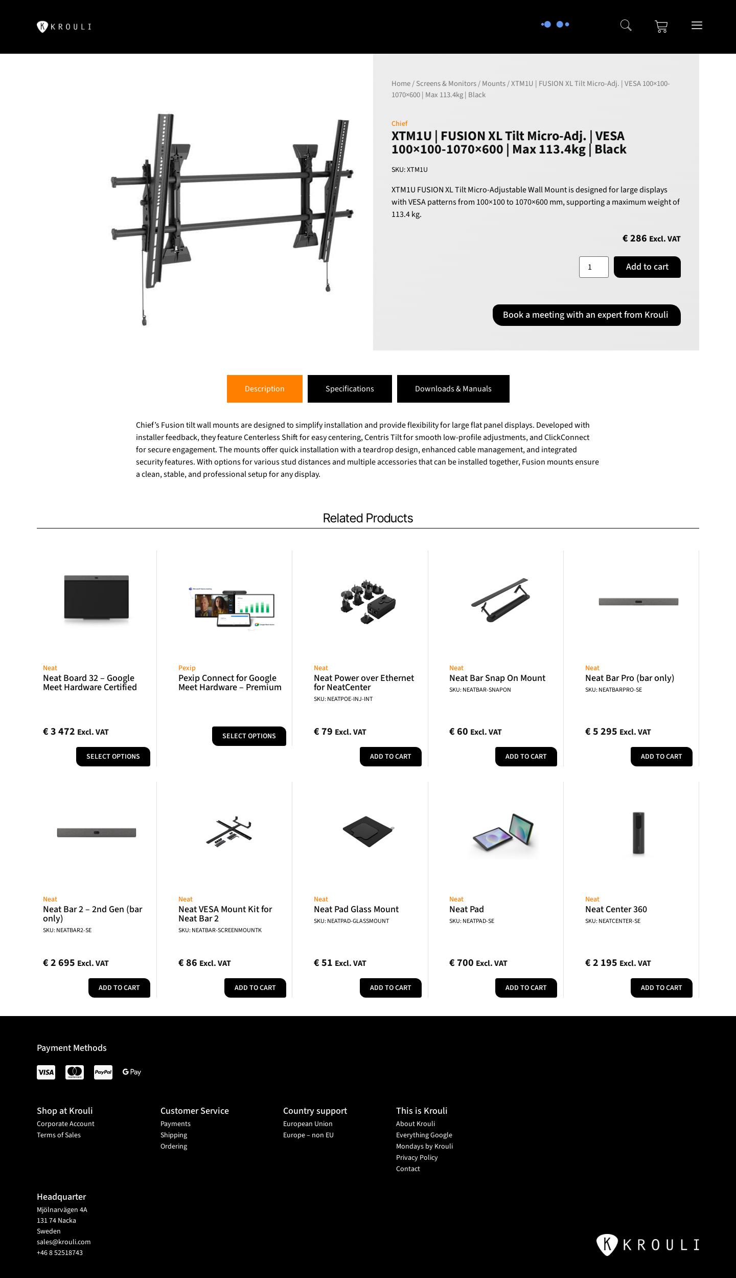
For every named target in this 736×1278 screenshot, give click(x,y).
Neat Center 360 (616, 909)
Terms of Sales (59, 1135)
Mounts (493, 83)
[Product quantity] (594, 267)
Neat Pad (466, 909)
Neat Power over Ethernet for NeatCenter (364, 683)
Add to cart (647, 266)
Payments (175, 1124)
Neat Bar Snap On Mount (497, 678)
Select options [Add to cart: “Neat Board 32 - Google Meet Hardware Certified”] (113, 757)
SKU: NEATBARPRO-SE (613, 690)
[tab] (265, 389)
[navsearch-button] (626, 26)
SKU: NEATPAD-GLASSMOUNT (351, 921)
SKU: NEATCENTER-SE (612, 921)
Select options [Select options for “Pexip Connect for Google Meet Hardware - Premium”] (249, 736)
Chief (399, 124)
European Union (308, 1124)
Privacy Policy (417, 1158)
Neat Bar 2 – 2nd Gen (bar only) (92, 914)
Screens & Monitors (446, 83)
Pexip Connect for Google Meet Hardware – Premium (230, 683)
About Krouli (415, 1124)
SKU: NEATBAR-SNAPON (480, 690)
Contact (408, 1169)
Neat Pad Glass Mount (356, 909)
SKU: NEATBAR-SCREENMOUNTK (220, 930)
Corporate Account (66, 1124)
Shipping (173, 1135)
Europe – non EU (308, 1135)
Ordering (173, 1146)
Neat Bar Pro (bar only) (630, 678)
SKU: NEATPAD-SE (471, 921)
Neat (50, 668)
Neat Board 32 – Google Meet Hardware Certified (90, 683)
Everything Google (424, 1135)
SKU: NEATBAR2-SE (67, 930)
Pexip (187, 668)
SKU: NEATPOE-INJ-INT (343, 699)
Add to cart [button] (390, 757)
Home (401, 83)
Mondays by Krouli (424, 1146)
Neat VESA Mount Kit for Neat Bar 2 (225, 914)
